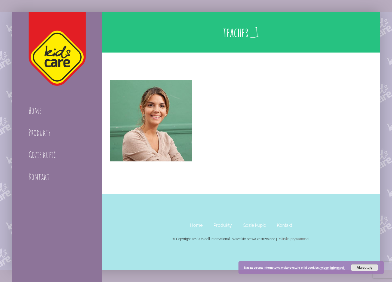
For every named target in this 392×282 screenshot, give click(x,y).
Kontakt (284, 225)
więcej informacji (332, 267)
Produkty (222, 225)
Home (196, 225)
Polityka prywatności (293, 239)
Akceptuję (364, 267)
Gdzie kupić (254, 225)
